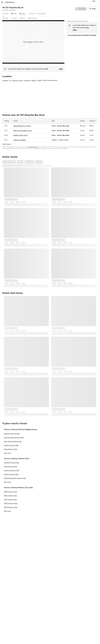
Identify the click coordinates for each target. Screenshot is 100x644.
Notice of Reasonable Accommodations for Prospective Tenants (70, 630)
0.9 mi (91, 126)
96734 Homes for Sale (10, 507)
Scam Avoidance (67, 572)
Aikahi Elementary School (22, 126)
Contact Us (6, 574)
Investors (5, 565)
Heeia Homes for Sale (10, 449)
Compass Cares (32, 593)
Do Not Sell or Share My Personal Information (66, 569)
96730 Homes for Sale (10, 503)
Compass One (32, 571)
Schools (22, 18)
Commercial (31, 605)
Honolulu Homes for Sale (11, 470)
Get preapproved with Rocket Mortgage (82, 35)
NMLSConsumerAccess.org (84, 638)
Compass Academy (33, 586)
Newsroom (6, 580)
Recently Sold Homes (34, 621)
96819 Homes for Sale (10, 491)
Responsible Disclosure (82, 572)
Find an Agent (32, 580)
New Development (33, 602)
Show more (7, 453)
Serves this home (63, 126)
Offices (4, 577)
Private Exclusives (33, 558)
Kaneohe (27, 80)
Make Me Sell (31, 574)
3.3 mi (91, 140)
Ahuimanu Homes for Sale (12, 433)
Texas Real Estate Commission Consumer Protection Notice (69, 623)
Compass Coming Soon (35, 561)
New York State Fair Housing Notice (62, 627)
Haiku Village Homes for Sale (13, 441)
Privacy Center (56, 572)
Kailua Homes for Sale (10, 466)
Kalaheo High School (20, 135)
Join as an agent (8, 568)
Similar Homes (32, 18)
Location (14, 18)
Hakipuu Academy (19, 140)
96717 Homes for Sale (10, 499)
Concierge (30, 555)
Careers (5, 571)
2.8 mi (91, 130)
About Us (5, 555)
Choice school (63, 140)
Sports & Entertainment (35, 608)
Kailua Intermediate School (22, 130)
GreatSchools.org (32, 147)
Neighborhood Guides (34, 599)
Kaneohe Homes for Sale (11, 462)
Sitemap (29, 624)
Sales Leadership (8, 561)
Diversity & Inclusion (33, 596)
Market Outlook (32, 568)
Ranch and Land (32, 614)
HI (10, 80)
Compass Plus (31, 590)
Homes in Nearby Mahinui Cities (16, 458)
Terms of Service (89, 569)
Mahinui (33, 80)
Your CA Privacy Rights (80, 576)
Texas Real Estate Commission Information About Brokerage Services (72, 622)
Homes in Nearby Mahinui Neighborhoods (20, 429)
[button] (2, 2)
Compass (5, 80)
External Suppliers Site (34, 618)
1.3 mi (91, 135)
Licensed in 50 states (58, 640)
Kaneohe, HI (6, 10)
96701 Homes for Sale (10, 495)
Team (4, 558)
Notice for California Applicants (78, 574)
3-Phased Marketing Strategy (37, 565)
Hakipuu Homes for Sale (11, 445)
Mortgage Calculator (34, 583)
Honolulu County (17, 80)
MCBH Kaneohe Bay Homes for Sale (15, 478)
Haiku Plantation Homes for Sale (14, 437)
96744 (13, 10)
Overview (5, 18)
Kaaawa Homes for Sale (11, 474)
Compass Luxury (32, 577)
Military (29, 611)
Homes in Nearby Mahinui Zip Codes (18, 487)
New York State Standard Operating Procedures (65, 629)
